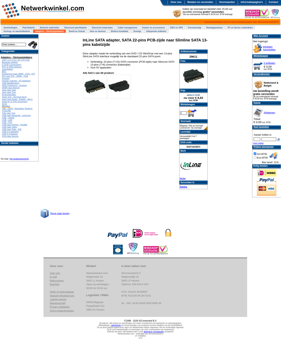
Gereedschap (194, 27)
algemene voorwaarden (154, 332)
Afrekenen (269, 112)
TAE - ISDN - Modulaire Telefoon (17, 108)
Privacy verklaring (60, 306)
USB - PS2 (7, 122)
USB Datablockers (10, 83)
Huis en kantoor (98, 31)
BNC (4, 71)
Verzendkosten (261, 74)
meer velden (258, 143)
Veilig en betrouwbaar (62, 291)
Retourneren (57, 280)
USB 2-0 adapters (10, 131)
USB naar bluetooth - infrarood (16, 115)
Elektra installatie (119, 31)
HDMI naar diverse (11, 88)
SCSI (4, 104)
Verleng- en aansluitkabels (16, 31)
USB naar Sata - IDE (12, 129)
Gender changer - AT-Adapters (16, 81)
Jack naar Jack (9, 90)
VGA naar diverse (10, 136)
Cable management (127, 27)
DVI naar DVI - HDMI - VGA (15, 76)
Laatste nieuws (58, 299)
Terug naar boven (59, 213)
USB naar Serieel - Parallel (14, 124)
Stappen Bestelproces (62, 295)
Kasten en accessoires (153, 27)
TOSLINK (6, 111)
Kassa (256, 102)
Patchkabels (29, 27)
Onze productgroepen (62, 310)
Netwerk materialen (49, 27)
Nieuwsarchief (58, 303)
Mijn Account (260, 35)
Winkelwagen (260, 56)
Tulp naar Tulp (8, 113)
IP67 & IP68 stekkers (12, 67)
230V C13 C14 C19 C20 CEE (16, 60)
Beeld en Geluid (77, 31)
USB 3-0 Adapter (10, 134)
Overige (137, 31)
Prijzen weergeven (263, 146)
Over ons (176, 2)
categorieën (116, 325)
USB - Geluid (8, 118)
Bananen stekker (10, 62)
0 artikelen (269, 63)
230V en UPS (176, 27)
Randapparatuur (214, 27)
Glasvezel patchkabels (75, 27)
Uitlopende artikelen (156, 31)
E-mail (53, 276)
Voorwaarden (227, 2)
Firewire (5, 78)
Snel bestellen (261, 127)
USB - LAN (7, 120)
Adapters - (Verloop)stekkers (49, 31)
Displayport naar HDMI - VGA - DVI (18, 74)
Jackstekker (7, 69)
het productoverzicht (19, 159)
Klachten (55, 284)
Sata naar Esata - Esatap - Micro (17, 99)
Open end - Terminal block (14, 97)
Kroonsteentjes (9, 94)
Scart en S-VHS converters (14, 101)
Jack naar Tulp (9, 92)
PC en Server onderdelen (240, 27)
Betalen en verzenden (200, 2)
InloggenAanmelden (269, 48)
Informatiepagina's (252, 2)
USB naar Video (9, 127)
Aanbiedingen (10, 27)
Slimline (183, 187)
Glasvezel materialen (102, 27)
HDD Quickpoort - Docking (14, 85)
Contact (273, 2)
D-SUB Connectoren (11, 64)
